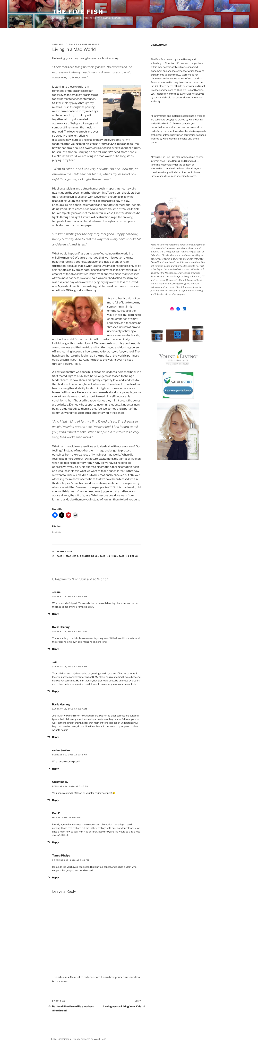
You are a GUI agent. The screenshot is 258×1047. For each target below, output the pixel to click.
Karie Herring (89, 44)
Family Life (65, 551)
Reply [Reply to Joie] (55, 691)
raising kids (108, 556)
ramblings (175, 276)
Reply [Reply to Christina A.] (55, 800)
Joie (54, 662)
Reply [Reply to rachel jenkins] (55, 768)
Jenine (56, 592)
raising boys (89, 556)
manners (72, 556)
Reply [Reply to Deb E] (55, 842)
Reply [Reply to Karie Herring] (55, 648)
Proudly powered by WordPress (89, 1038)
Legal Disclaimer (60, 1038)
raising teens (128, 556)
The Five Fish (77, 12)
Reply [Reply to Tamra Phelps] (55, 877)
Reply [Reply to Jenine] (55, 613)
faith (61, 556)
